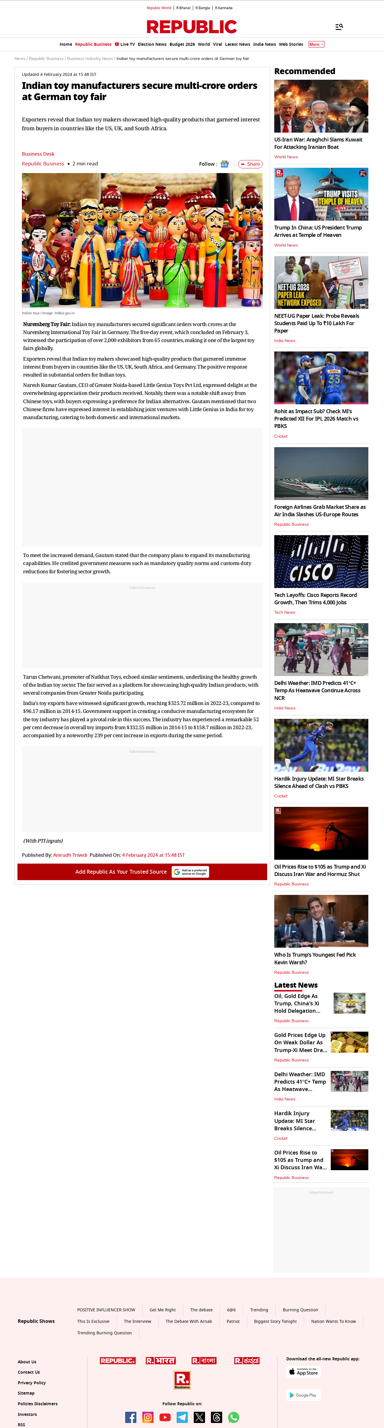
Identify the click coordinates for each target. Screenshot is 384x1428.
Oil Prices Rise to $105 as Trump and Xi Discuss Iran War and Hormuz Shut (320, 870)
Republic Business (43, 163)
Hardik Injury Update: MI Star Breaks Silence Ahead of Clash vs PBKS (319, 782)
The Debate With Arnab (189, 1321)
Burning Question (300, 1310)
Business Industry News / (91, 59)
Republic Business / (47, 59)
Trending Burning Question (104, 1333)
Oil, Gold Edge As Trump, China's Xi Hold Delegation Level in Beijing (296, 1007)
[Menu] (336, 26)
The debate (201, 1310)
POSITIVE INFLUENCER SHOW (106, 1310)
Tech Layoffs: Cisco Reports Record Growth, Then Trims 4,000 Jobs (315, 598)
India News (285, 341)
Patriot (233, 1321)
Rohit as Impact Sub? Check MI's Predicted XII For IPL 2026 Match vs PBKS (316, 419)
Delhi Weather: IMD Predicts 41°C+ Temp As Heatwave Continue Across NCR (317, 690)
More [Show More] (316, 44)
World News (286, 157)
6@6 (231, 1310)
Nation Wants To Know (333, 1321)
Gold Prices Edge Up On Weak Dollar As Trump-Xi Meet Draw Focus (300, 1046)
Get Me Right (163, 1310)
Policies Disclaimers (38, 1404)
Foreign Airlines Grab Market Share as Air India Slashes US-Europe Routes (320, 510)
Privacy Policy (32, 1383)
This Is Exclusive (93, 1321)
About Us (27, 1362)
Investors (27, 1414)
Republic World (159, 8)
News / (21, 59)
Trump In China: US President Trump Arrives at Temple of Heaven (318, 231)
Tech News (284, 612)
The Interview (137, 1321)
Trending (259, 1310)
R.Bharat (183, 8)
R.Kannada (224, 8)
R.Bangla (203, 8)
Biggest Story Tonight (275, 1321)
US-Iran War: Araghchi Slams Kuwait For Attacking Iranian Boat (318, 143)
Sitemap (26, 1393)
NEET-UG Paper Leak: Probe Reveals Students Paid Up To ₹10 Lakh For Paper (316, 323)
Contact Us (29, 1372)
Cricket (281, 436)
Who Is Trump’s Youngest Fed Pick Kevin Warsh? (315, 958)
